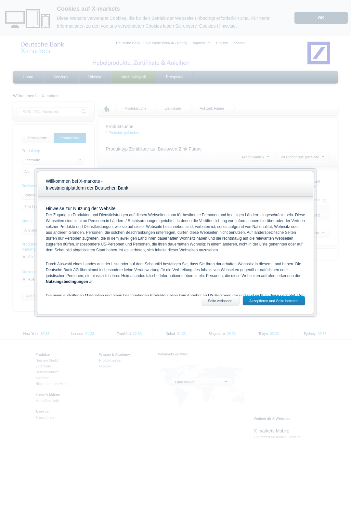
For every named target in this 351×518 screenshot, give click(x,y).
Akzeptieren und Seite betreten (273, 301)
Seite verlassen (220, 301)
